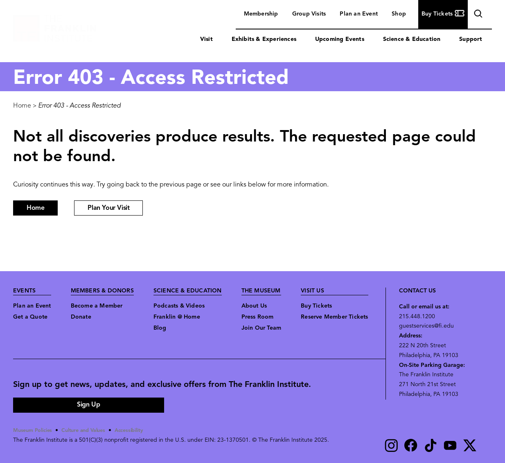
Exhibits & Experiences (264, 39)
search (477, 15)
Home (22, 106)
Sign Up (88, 405)
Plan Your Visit (108, 208)
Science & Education (412, 39)
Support (470, 39)
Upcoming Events (339, 39)
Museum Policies (35, 430)
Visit (206, 39)
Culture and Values (90, 430)
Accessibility (140, 430)
